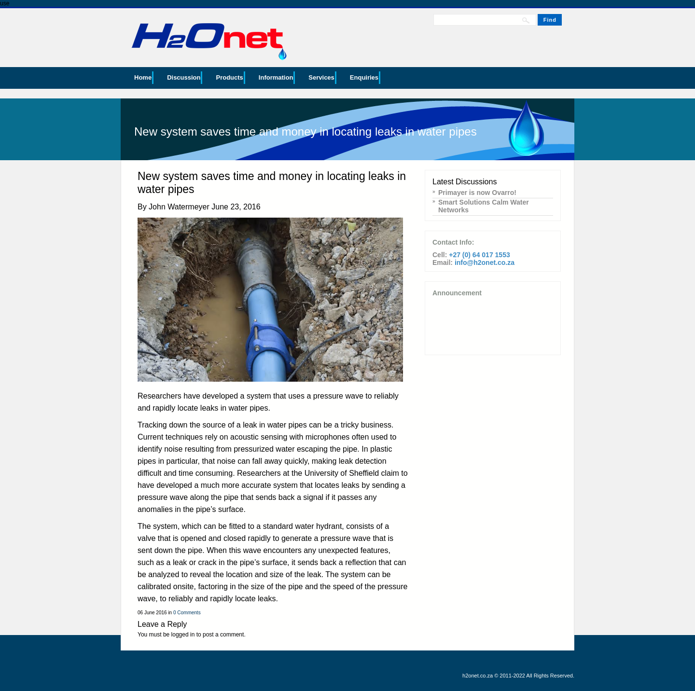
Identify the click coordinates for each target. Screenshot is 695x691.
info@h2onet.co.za (484, 262)
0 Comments (187, 612)
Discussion (183, 77)
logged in (183, 634)
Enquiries (364, 77)
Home (143, 77)
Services (321, 77)
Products (229, 77)
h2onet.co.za (477, 675)
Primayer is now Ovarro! (477, 192)
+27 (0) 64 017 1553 (479, 255)
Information (276, 77)
